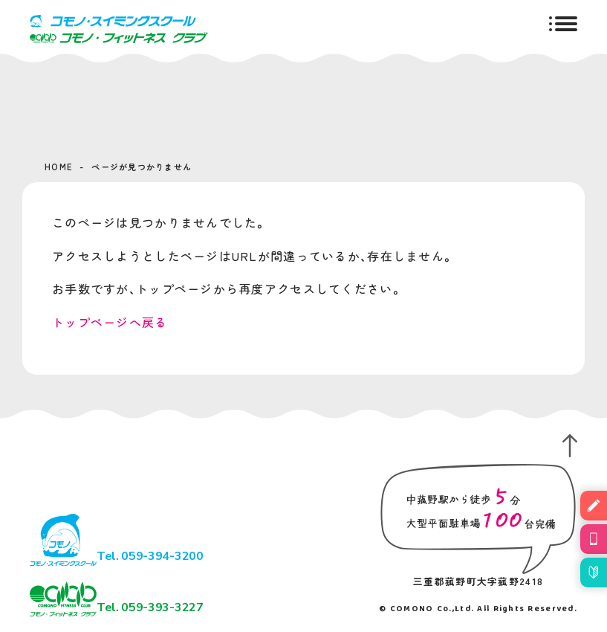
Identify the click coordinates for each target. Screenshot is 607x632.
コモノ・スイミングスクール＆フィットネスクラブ (119, 29)
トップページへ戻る (110, 322)
